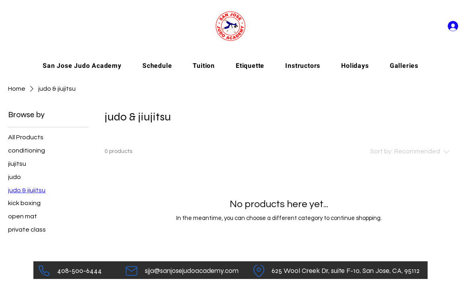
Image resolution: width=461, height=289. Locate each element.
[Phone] (44, 271)
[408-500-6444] (79, 271)
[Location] (259, 271)
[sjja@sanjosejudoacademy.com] (191, 271)
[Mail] (131, 271)
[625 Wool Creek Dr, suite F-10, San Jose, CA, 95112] (345, 271)
